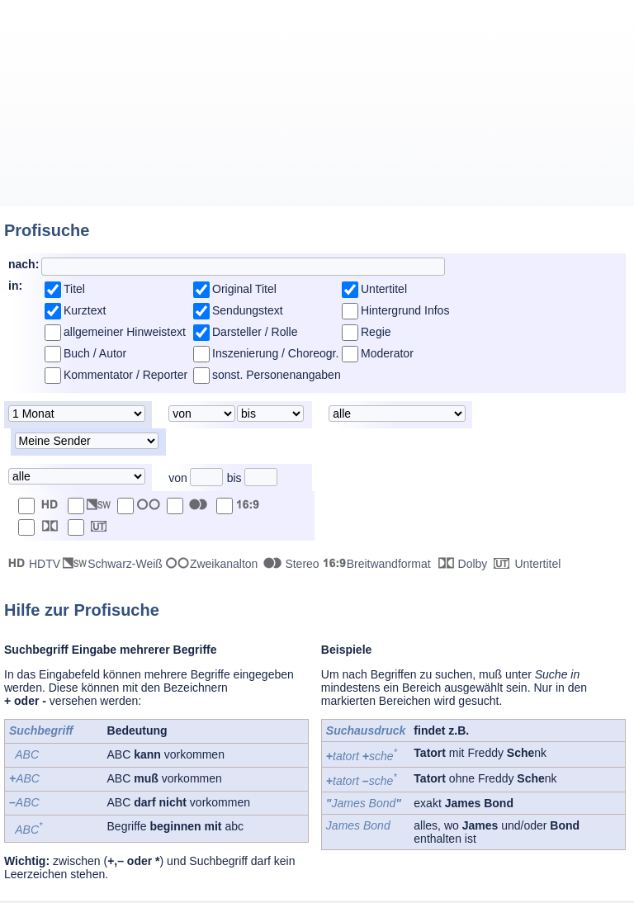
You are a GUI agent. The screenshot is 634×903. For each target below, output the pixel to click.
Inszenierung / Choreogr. (275, 353)
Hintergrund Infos (405, 310)
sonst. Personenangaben (276, 374)
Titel (74, 288)
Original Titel (244, 288)
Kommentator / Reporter (125, 374)
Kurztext (85, 310)
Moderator (387, 353)
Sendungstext (247, 310)
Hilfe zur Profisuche (81, 610)
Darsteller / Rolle (254, 331)
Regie (376, 331)
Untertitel (384, 288)
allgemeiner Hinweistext (125, 331)
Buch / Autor (95, 353)
